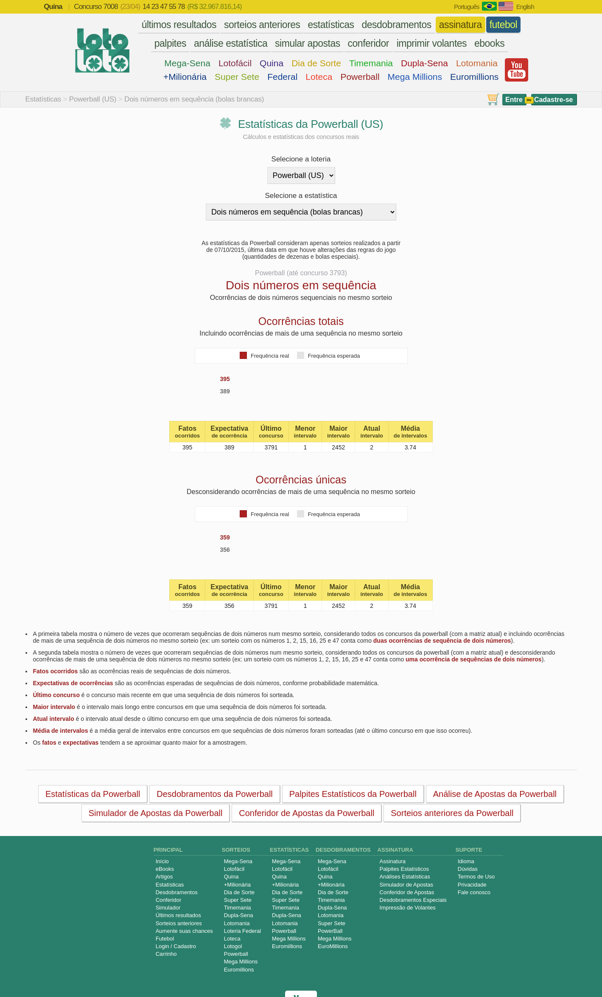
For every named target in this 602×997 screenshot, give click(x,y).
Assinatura (393, 861)
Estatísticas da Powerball (92, 794)
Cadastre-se (553, 99)
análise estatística (230, 43)
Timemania (371, 63)
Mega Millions (415, 77)
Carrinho (166, 954)
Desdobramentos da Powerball (215, 794)
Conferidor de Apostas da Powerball (306, 813)
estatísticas (331, 24)
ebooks (489, 43)
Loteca (318, 77)
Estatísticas (43, 99)
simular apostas (307, 43)
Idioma (466, 861)
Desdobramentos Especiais (413, 900)
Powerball (359, 77)
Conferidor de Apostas (407, 892)
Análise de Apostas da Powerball (494, 794)
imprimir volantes (432, 43)
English (525, 6)
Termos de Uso (476, 876)
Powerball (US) (93, 99)
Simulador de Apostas (406, 884)
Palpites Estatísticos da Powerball (352, 794)
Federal (282, 77)
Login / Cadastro (176, 946)
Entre (514, 99)
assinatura (460, 24)
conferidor (368, 43)
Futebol (165, 938)
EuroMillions (333, 946)
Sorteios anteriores (179, 923)
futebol (504, 24)
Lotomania (477, 63)
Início (162, 861)
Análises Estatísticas (405, 876)
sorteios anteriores (262, 24)
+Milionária (185, 77)
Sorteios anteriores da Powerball (452, 813)
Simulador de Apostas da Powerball (155, 813)
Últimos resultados (178, 915)
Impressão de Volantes (408, 907)
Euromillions (474, 77)
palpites (170, 43)
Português (466, 6)
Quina (271, 63)
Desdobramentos (177, 892)
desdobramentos (396, 24)
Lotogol (233, 946)
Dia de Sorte (316, 63)
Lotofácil (235, 63)
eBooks (165, 869)
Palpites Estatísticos (404, 869)
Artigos (164, 876)
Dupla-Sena (424, 63)
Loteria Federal (242, 931)
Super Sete (237, 77)
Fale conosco (474, 892)
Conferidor (169, 900)
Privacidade (472, 884)
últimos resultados (179, 24)
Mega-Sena (187, 63)
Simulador (168, 907)
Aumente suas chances (184, 931)
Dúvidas (468, 869)
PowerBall (330, 931)
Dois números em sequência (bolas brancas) (194, 99)
